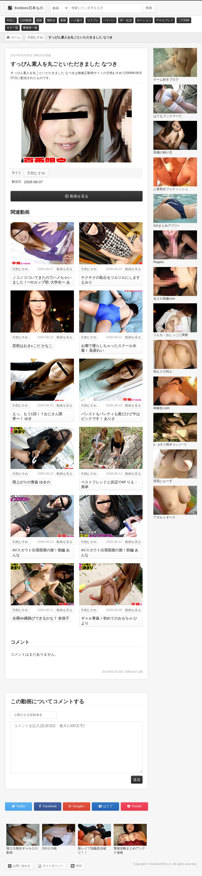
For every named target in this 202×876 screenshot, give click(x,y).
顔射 (39, 20)
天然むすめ (36, 173)
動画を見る (79, 196)
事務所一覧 (30, 27)
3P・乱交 (126, 20)
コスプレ (93, 20)
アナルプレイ (164, 20)
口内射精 (26, 20)
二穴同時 (184, 20)
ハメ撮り (76, 20)
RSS (79, 865)
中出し (11, 20)
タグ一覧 (12, 27)
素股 (63, 20)
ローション (144, 20)
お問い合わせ (21, 865)
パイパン (109, 20)
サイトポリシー (53, 865)
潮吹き (51, 20)
